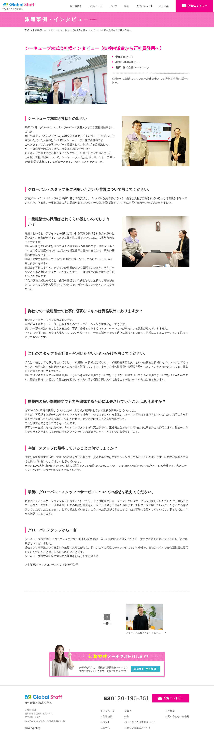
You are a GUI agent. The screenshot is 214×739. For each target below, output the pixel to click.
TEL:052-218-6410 (34, 721)
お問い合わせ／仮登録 (177, 716)
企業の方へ (142, 6)
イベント (105, 722)
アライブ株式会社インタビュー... (143, 632)
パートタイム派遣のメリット (140, 722)
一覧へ (107, 619)
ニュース (105, 727)
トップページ (107, 711)
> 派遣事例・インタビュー (44, 30)
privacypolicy (33, 727)
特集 (126, 6)
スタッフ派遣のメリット (137, 727)
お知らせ (94, 6)
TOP (27, 30)
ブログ (113, 6)
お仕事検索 (76, 6)
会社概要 (164, 6)
